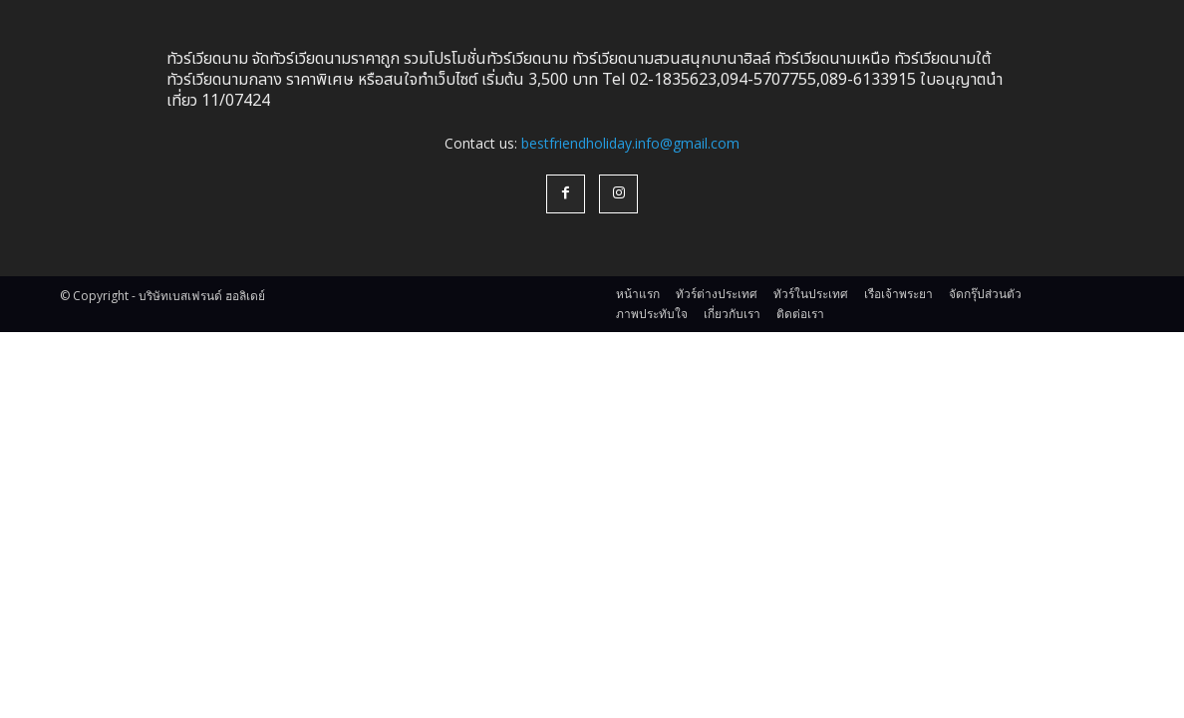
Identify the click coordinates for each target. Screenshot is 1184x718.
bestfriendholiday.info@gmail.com (630, 143)
